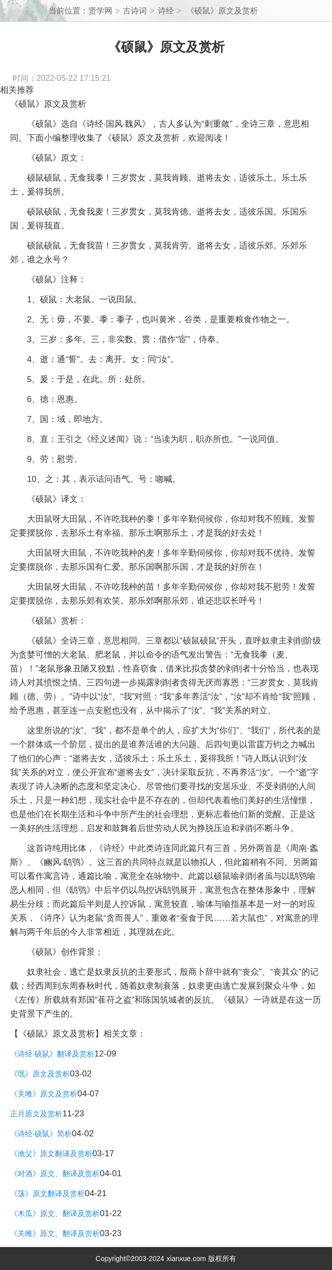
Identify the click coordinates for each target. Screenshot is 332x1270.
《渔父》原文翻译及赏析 (51, 1153)
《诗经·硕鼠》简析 (41, 1133)
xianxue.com (186, 1259)
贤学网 (100, 10)
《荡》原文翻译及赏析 (47, 1193)
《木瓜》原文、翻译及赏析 (55, 1213)
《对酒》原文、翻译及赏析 (55, 1173)
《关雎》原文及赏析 (43, 1093)
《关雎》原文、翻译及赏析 (55, 1233)
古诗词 (135, 10)
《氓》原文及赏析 (40, 1073)
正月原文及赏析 (36, 1113)
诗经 (166, 10)
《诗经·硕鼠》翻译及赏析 (52, 1054)
